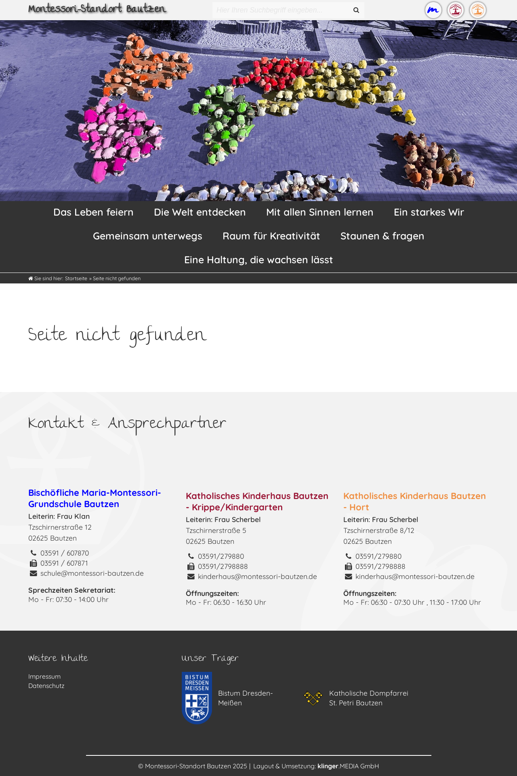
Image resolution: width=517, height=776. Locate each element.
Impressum (44, 676)
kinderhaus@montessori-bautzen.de (257, 576)
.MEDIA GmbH (348, 766)
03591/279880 (221, 556)
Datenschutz (46, 686)
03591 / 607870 (64, 552)
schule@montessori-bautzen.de (92, 572)
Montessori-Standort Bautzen (96, 10)
